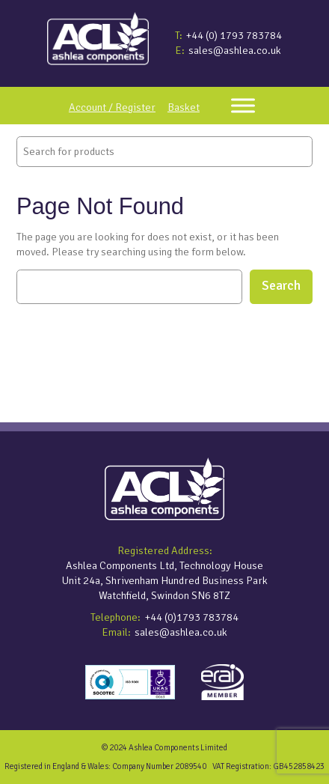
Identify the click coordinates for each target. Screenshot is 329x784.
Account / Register (112, 107)
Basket (183, 107)
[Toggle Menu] (243, 105)
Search (281, 286)
